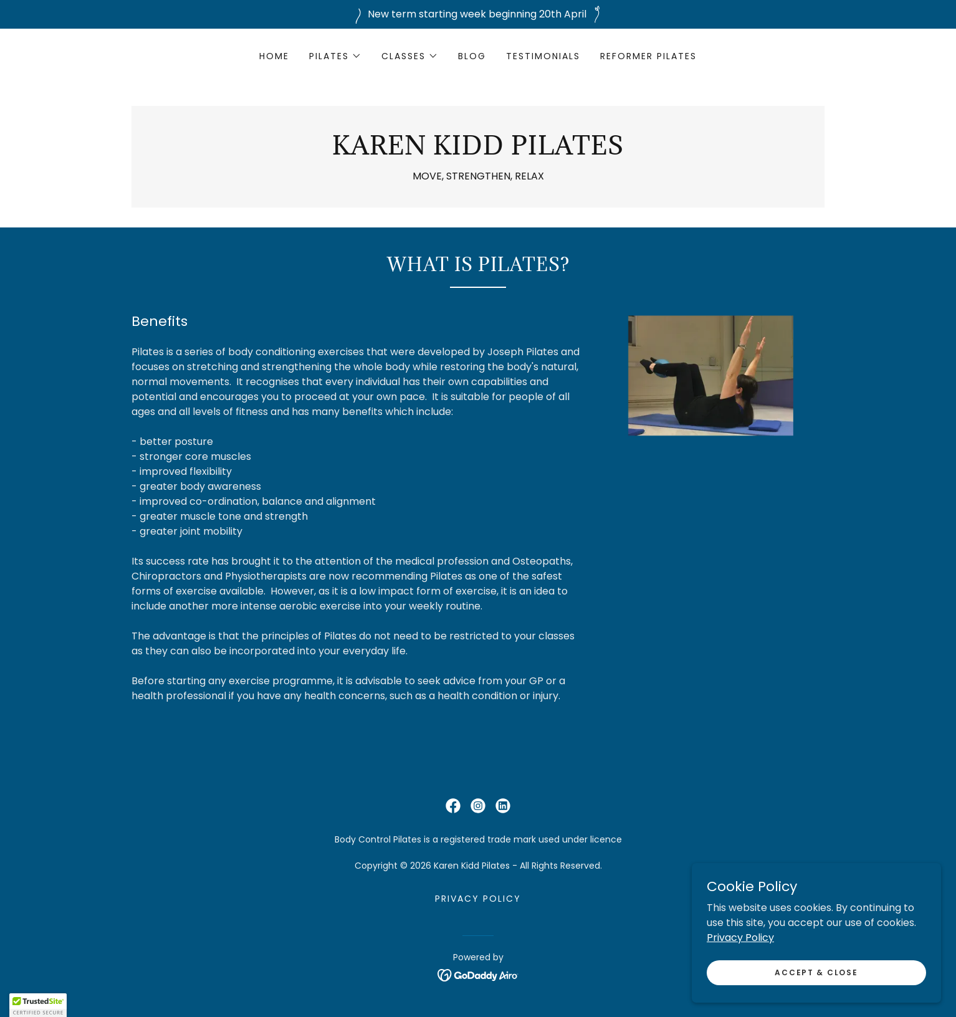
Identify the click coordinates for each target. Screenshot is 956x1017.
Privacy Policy (740, 962)
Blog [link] (472, 56)
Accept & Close (816, 997)
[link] (478, 151)
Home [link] (274, 56)
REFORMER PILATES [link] (648, 56)
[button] (335, 56)
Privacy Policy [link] (478, 898)
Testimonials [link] (543, 56)
